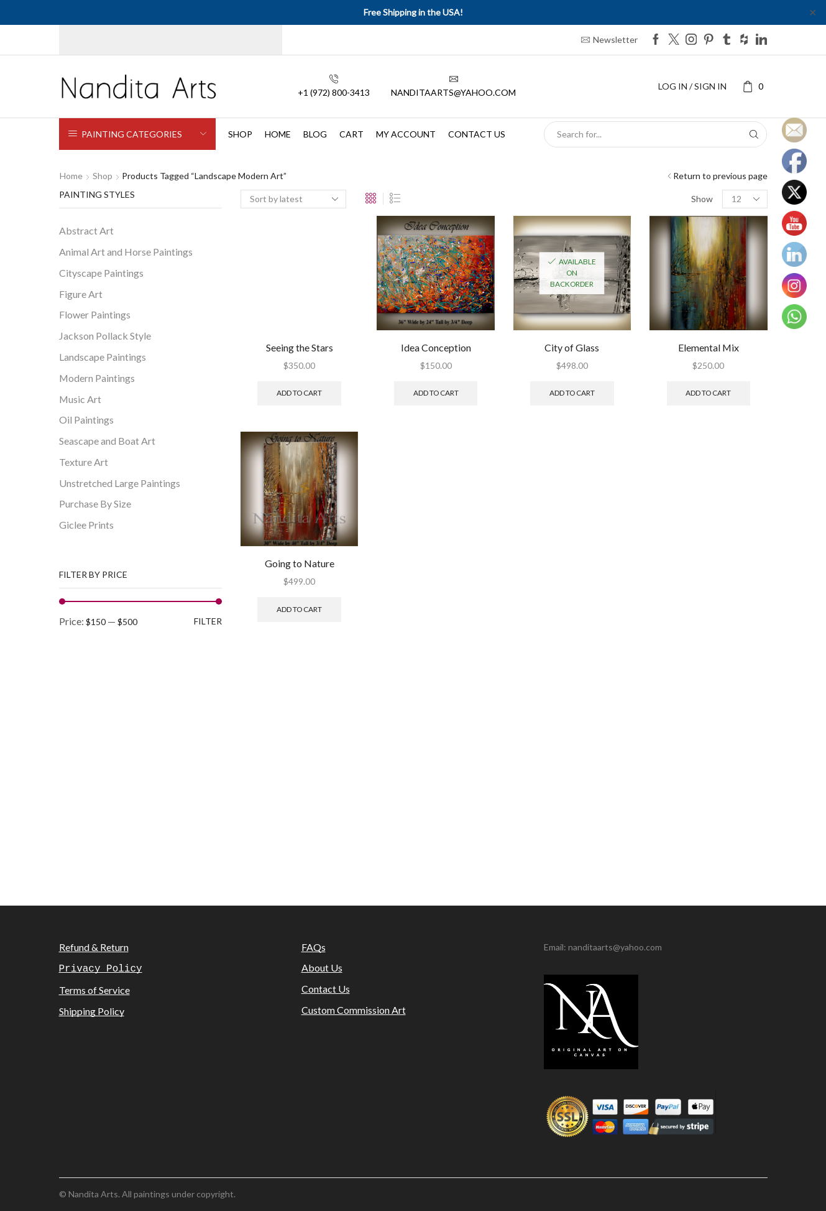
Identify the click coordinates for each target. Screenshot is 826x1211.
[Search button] (753, 134)
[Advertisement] (413, 784)
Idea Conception (436, 347)
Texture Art (83, 462)
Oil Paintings (86, 419)
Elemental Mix (708, 347)
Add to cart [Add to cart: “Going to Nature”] (299, 609)
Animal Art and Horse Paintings (126, 252)
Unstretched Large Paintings (119, 483)
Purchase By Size (95, 503)
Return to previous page (720, 175)
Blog (315, 134)
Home (278, 134)
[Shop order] (293, 199)
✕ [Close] (813, 12)
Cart (351, 134)
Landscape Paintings (102, 357)
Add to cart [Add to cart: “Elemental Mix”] (708, 392)
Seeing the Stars (299, 347)
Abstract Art (86, 230)
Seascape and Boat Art (107, 441)
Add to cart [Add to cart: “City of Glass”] (572, 392)
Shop (240, 134)
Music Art (80, 399)
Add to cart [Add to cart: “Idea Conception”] (436, 392)
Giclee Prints (86, 525)
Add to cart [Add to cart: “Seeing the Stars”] (299, 392)
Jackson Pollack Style (105, 335)
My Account (406, 134)
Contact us (476, 134)
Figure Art (81, 294)
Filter (208, 621)
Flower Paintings (95, 314)
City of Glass (571, 347)
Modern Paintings (97, 378)
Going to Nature (299, 563)
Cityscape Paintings (101, 273)
